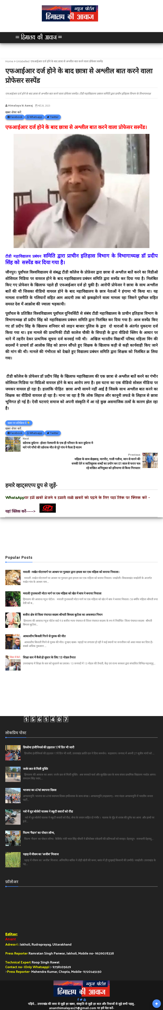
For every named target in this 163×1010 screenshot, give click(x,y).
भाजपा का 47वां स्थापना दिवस (39, 778)
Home (9, 61)
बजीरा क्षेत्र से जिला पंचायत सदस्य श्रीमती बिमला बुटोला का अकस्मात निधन (63, 603)
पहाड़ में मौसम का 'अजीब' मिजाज (41, 842)
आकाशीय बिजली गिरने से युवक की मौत (44, 624)
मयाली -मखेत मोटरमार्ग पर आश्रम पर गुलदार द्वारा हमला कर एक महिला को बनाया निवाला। (71, 560)
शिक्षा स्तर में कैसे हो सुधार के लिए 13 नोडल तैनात (49, 645)
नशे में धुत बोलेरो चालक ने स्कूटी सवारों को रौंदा (48, 799)
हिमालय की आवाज (99, 1000)
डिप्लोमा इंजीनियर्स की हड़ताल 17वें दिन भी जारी (48, 735)
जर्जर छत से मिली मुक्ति (35, 757)
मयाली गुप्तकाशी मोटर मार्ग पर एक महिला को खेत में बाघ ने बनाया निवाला (62, 581)
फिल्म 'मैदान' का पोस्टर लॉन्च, (39, 821)
